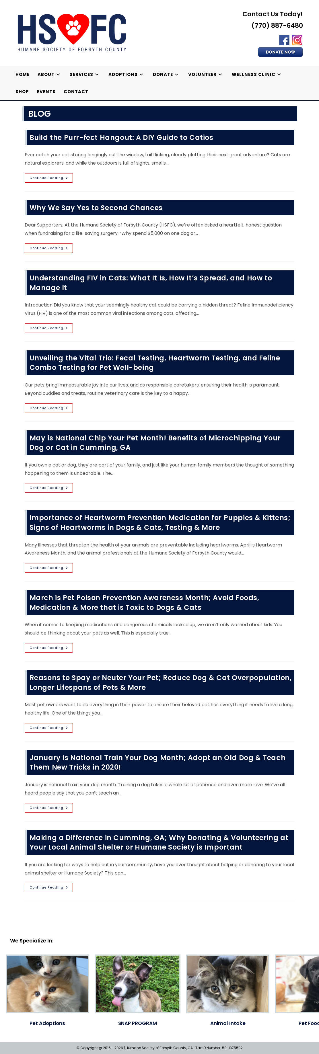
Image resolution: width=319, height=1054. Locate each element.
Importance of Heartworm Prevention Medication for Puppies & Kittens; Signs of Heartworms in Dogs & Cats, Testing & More (160, 522)
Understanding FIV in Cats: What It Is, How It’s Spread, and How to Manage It (151, 282)
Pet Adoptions (47, 1023)
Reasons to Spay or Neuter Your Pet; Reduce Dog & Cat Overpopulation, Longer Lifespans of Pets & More (161, 682)
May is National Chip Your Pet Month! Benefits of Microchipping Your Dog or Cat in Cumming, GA (155, 442)
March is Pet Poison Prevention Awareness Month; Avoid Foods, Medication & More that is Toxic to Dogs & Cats (144, 602)
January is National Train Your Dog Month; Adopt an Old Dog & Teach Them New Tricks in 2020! (158, 762)
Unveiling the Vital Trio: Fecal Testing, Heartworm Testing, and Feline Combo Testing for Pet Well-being (155, 362)
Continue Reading (51, 179)
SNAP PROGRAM (137, 1023)
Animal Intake (228, 1023)
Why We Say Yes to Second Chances (96, 207)
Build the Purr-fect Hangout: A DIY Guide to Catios (121, 137)
